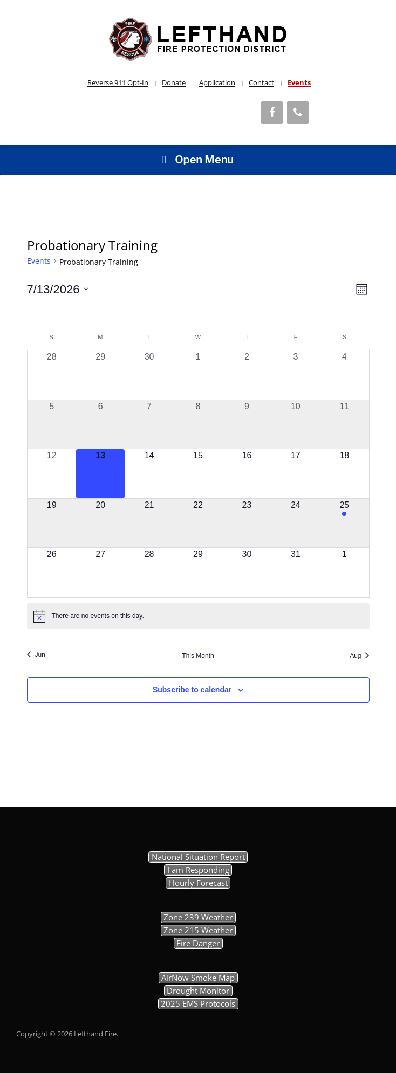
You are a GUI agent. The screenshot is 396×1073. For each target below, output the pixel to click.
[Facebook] (272, 112)
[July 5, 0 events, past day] (52, 424)
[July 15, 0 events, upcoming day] (198, 473)
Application (217, 82)
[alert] (198, 616)
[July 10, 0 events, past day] (295, 424)
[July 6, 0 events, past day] (100, 424)
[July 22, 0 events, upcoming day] (198, 523)
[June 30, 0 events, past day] (149, 374)
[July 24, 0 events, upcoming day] (295, 523)
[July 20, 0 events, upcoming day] (100, 523)
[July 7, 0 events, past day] (149, 424)
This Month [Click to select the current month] (198, 655)
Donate (174, 82)
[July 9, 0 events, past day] (246, 424)
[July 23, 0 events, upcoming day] (246, 523)
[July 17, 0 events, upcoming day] (295, 473)
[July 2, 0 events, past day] (246, 374)
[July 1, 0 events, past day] (198, 374)
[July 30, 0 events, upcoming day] (246, 572)
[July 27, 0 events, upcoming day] (100, 572)
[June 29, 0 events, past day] (100, 374)
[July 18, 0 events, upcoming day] (344, 473)
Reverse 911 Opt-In (117, 82)
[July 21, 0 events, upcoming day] (149, 523)
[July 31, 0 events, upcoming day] (295, 572)
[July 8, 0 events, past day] (198, 424)
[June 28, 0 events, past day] (52, 374)
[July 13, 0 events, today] (100, 473)
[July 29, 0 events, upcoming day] (198, 572)
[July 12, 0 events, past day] (52, 473)
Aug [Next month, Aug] (359, 655)
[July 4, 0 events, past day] (344, 374)
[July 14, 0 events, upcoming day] (149, 473)
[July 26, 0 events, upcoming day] (52, 572)
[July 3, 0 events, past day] (295, 374)
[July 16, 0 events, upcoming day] (246, 473)
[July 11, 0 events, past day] (344, 424)
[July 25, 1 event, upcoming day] (344, 523)
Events (299, 82)
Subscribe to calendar (192, 689)
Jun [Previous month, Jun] (36, 654)
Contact (261, 82)
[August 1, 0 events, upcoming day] (344, 572)
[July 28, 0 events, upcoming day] (149, 572)
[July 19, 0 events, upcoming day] (52, 523)
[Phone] (298, 112)
